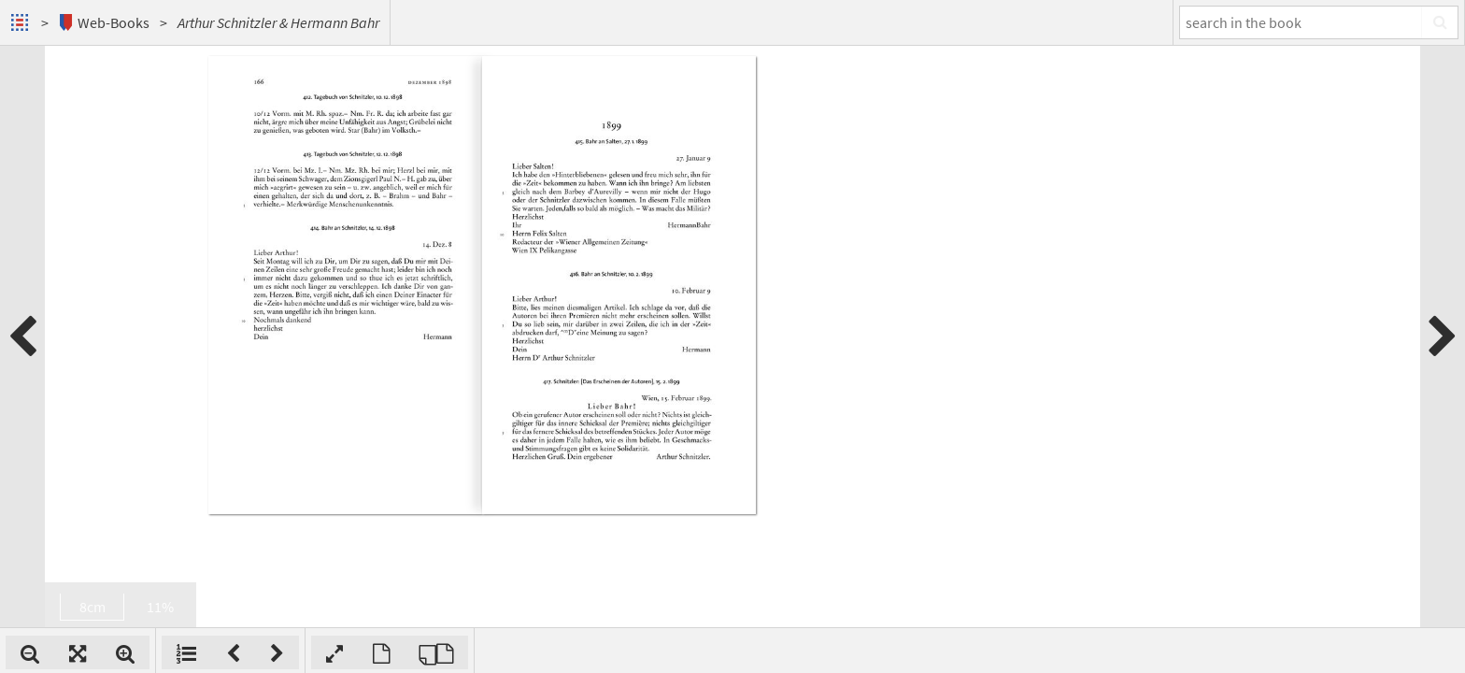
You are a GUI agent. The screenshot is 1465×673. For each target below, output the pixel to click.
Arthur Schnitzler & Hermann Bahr (278, 22)
